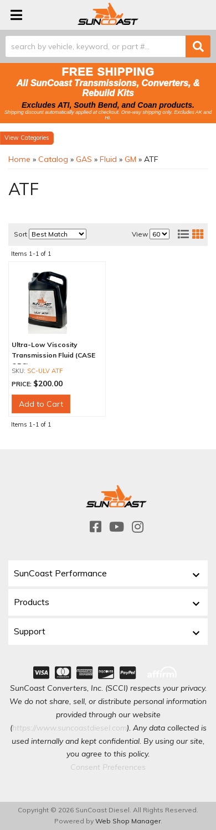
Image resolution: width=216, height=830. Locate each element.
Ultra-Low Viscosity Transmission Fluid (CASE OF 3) (53, 355)
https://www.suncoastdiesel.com (69, 728)
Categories (34, 137)
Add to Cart (41, 404)
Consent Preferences (108, 767)
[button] (108, 46)
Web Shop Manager (128, 821)
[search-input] (96, 46)
